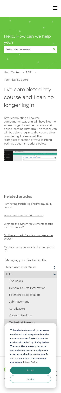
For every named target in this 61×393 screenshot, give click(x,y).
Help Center (12, 72)
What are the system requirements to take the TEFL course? (28, 225)
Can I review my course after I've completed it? (29, 249)
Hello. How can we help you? (27, 39)
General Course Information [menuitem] (27, 288)
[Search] (54, 49)
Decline (30, 379)
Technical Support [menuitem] (22, 322)
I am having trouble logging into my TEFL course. (28, 205)
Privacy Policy (30, 362)
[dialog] (30, 355)
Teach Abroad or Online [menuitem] (21, 267)
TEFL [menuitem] (9, 274)
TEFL (29, 72)
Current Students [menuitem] (21, 315)
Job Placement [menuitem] (19, 301)
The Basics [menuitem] (16, 281)
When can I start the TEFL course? (23, 215)
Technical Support (16, 79)
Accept (30, 370)
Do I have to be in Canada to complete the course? (28, 237)
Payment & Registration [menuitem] (24, 294)
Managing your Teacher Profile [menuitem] (26, 260)
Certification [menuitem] (17, 308)
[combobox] (27, 49)
